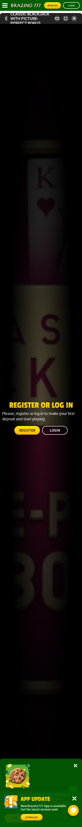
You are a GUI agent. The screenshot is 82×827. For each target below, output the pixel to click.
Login (71, 5)
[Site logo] (26, 5)
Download (32, 817)
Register (53, 5)
